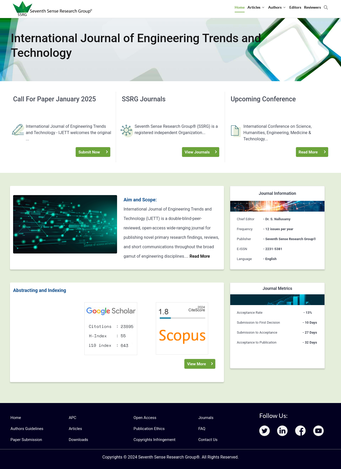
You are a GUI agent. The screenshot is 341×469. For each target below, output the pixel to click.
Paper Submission (25, 440)
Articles (75, 429)
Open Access (144, 418)
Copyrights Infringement (153, 440)
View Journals (196, 152)
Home (15, 418)
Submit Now (89, 152)
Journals (205, 418)
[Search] (326, 5)
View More (196, 363)
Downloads (78, 440)
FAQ (201, 429)
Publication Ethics (148, 429)
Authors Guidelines (25, 429)
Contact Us (207, 440)
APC (72, 418)
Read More (308, 152)
